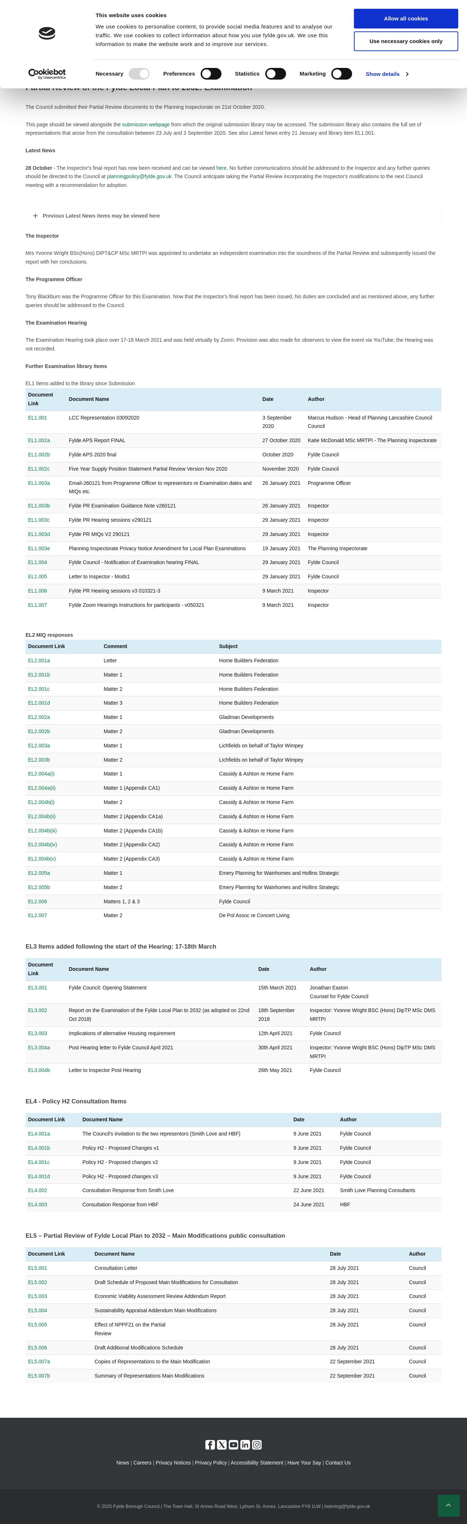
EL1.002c (39, 469)
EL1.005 (37, 576)
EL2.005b (39, 887)
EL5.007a (39, 1361)
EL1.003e (39, 548)
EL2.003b (39, 760)
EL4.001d (39, 1176)
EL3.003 (37, 1033)
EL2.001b (39, 675)
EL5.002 (37, 1282)
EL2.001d (39, 703)
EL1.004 (37, 562)
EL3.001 (37, 988)
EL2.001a (39, 660)
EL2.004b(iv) (42, 844)
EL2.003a (39, 745)
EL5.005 (37, 1325)
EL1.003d (39, 534)
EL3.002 (37, 1010)
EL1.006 (37, 591)
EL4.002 (37, 1190)
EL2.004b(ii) (42, 816)
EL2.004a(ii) (42, 788)
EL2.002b (39, 731)
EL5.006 (37, 1348)
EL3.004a (39, 1047)
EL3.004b (39, 1070)
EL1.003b (39, 506)
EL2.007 (37, 915)
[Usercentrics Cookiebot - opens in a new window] (47, 74)
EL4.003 (37, 1204)
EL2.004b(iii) (42, 831)
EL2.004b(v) (42, 859)
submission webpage (146, 124)
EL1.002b (39, 454)
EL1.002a (39, 440)
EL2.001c (39, 689)
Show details (383, 74)
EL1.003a (39, 483)
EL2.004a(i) (41, 774)
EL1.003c (39, 520)
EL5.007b (39, 1376)
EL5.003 (37, 1296)
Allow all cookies (406, 18)
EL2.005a (39, 873)
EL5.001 (37, 1268)
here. (222, 168)
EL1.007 (37, 605)
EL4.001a (39, 1134)
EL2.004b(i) (41, 802)
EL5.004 (37, 1310)
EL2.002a (39, 717)
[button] (449, 1506)
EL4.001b (39, 1148)
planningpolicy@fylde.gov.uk (139, 176)
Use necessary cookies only (406, 41)
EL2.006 (37, 901)
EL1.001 (37, 418)
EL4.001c (39, 1162)
